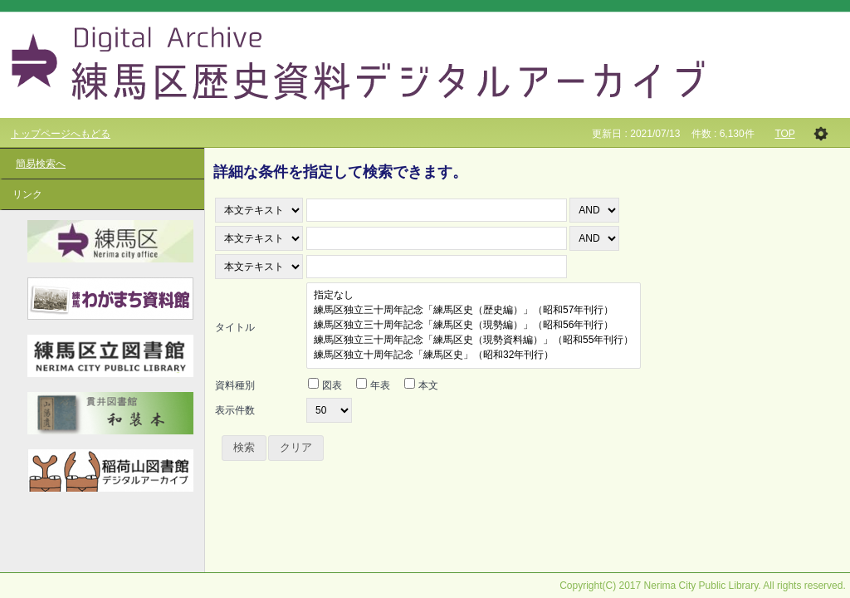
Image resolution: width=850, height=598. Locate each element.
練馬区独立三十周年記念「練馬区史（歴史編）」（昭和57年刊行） (473, 310)
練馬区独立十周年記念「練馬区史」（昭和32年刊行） (473, 355)
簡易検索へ (41, 163)
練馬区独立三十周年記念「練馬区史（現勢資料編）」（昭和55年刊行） (473, 340)
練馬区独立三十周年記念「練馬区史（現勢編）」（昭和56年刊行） (473, 325)
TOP (784, 134)
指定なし (473, 295)
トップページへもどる (60, 134)
